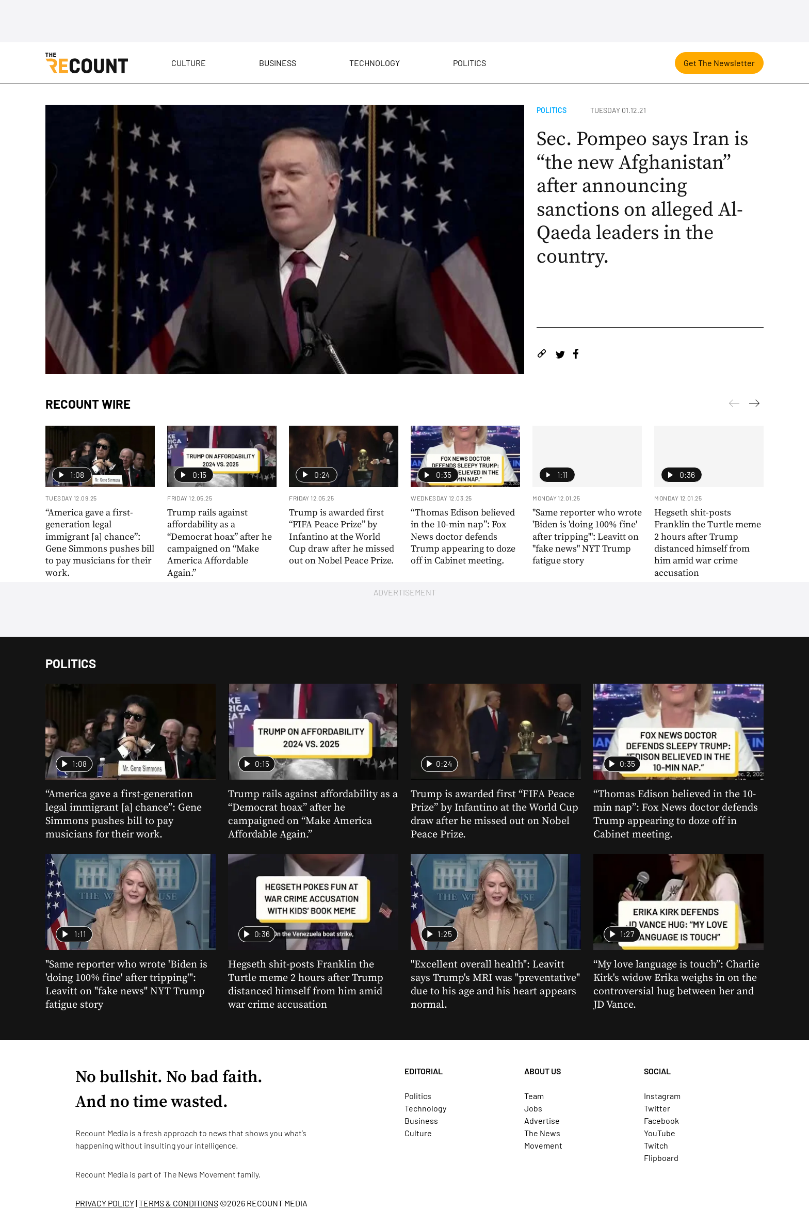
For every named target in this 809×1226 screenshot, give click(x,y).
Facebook (661, 1120)
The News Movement (199, 1174)
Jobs (533, 1108)
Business (277, 63)
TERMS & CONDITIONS (178, 1203)
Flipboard (661, 1158)
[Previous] (754, 405)
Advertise (542, 1120)
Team (534, 1096)
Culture (188, 63)
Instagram (662, 1096)
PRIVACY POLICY (104, 1203)
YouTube (659, 1133)
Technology (374, 63)
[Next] (734, 405)
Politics (469, 63)
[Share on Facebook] (575, 355)
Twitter (657, 1108)
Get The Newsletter (719, 63)
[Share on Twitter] (560, 355)
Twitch (656, 1145)
